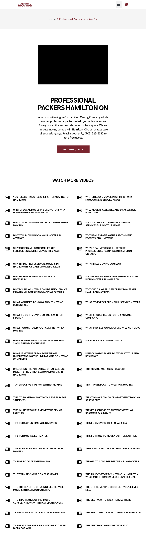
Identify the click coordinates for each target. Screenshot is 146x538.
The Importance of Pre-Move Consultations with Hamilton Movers (38, 501)
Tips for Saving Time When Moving (35, 422)
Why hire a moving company (103, 263)
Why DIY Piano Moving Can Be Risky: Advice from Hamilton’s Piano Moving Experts (40, 291)
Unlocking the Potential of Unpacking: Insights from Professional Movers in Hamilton (38, 371)
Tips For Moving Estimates (30, 435)
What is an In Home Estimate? (104, 340)
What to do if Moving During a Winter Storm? (37, 316)
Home (52, 19)
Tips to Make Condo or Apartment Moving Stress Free (112, 399)
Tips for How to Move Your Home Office (111, 435)
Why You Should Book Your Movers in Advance (37, 236)
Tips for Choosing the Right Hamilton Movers (38, 450)
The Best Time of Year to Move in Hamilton (113, 512)
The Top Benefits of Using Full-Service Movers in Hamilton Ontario (38, 488)
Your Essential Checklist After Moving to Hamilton (41, 198)
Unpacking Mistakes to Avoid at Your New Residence (112, 355)
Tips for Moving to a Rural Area (106, 422)
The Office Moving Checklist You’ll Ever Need (111, 488)
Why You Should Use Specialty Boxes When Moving (40, 224)
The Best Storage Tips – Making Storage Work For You (39, 527)
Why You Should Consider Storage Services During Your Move (107, 224)
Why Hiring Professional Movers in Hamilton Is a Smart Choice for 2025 (36, 265)
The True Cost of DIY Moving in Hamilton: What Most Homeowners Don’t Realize (112, 475)
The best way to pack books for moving (39, 512)
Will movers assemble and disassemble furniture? (110, 211)
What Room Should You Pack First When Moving (38, 329)
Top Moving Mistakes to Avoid (105, 368)
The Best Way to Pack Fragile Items (108, 499)
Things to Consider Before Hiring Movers (112, 461)
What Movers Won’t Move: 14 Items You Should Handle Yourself (38, 342)
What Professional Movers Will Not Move (112, 327)
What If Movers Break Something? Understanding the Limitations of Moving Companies (40, 356)
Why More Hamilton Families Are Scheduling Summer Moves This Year (36, 249)
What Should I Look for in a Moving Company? (108, 316)
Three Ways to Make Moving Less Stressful (113, 448)
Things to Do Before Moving (31, 461)
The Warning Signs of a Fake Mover (35, 474)
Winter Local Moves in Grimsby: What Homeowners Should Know (109, 198)
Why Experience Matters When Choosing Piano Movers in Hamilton (111, 278)
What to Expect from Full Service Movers (112, 302)
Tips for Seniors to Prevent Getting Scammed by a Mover (109, 411)
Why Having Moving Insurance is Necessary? (34, 278)
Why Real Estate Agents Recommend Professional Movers (108, 236)
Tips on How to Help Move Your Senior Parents (37, 411)
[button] (119, 4)
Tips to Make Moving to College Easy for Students (39, 399)
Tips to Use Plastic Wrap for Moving (109, 384)
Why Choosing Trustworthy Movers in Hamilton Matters (110, 291)
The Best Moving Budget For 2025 (106, 525)
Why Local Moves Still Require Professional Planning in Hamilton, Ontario (108, 250)
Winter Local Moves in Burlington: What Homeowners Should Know (40, 211)
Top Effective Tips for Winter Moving (37, 384)
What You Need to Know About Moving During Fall (38, 303)
